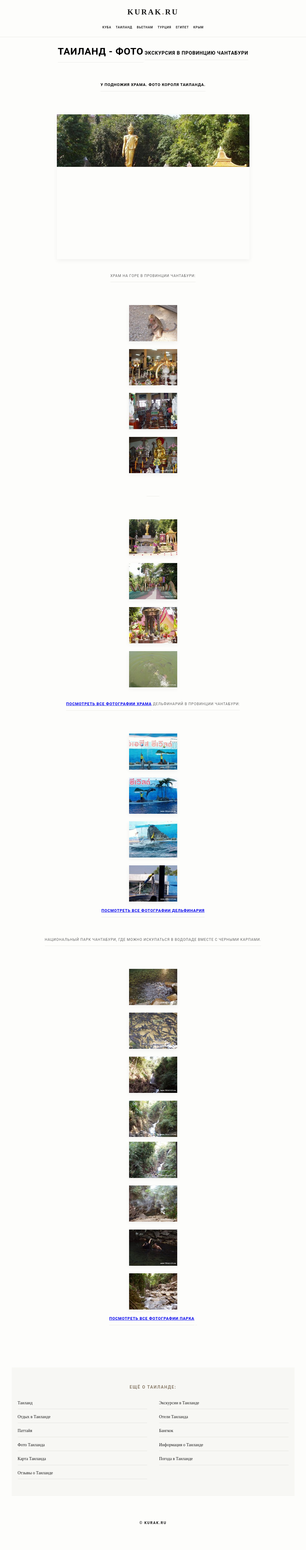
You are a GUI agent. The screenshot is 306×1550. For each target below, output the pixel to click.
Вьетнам (145, 27)
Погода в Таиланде (176, 1458)
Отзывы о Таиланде (35, 1473)
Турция (164, 27)
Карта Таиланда (32, 1458)
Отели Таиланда (173, 1417)
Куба (106, 27)
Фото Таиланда (31, 1445)
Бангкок (166, 1430)
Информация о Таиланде (181, 1445)
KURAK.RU (155, 1523)
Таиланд (124, 27)
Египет (182, 27)
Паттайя (25, 1430)
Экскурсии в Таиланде (179, 1403)
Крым (198, 27)
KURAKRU (153, 12)
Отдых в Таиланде (34, 1417)
